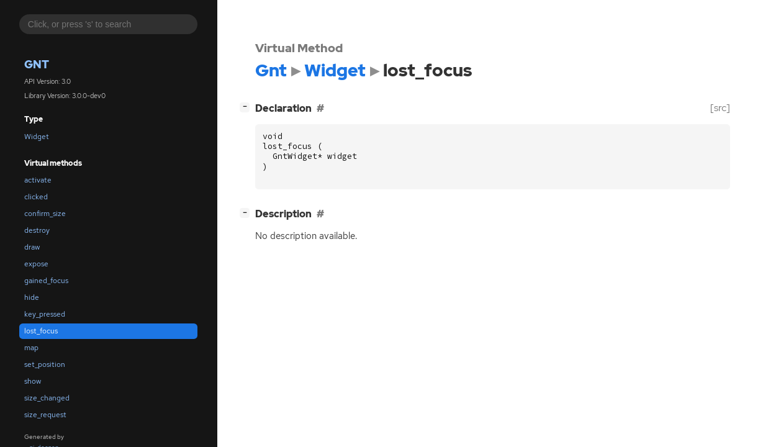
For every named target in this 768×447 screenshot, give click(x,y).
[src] (720, 107)
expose (36, 264)
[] (247, 106)
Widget (36, 137)
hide (31, 297)
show (32, 381)
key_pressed (44, 314)
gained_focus (46, 281)
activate (38, 180)
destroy (37, 230)
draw (32, 247)
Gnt (36, 64)
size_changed (47, 398)
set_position (44, 364)
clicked (36, 197)
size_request (45, 415)
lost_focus (41, 331)
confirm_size (45, 214)
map (31, 348)
